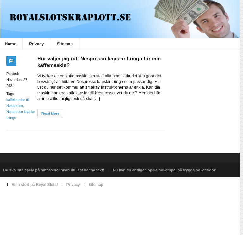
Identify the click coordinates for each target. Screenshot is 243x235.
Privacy (36, 43)
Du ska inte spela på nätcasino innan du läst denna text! (53, 170)
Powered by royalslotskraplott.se (30, 199)
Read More (50, 113)
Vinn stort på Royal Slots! (35, 184)
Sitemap (65, 43)
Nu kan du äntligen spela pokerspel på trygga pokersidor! (164, 170)
